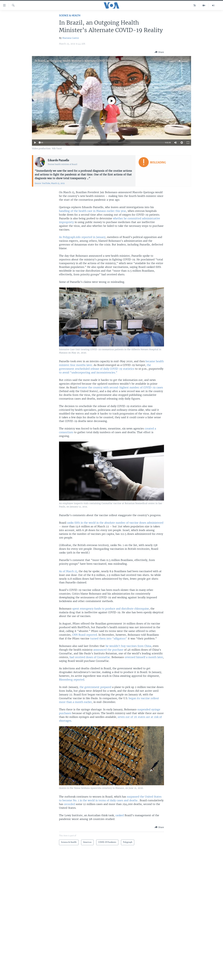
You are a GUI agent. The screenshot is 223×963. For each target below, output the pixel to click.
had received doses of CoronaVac (90, 657)
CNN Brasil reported (84, 634)
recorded (69, 804)
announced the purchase (108, 649)
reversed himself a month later (144, 657)
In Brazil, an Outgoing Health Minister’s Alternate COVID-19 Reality (76, 61)
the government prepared (95, 687)
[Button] (159, 52)
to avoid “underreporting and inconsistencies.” (88, 372)
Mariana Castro (70, 38)
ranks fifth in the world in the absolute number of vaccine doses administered (115, 522)
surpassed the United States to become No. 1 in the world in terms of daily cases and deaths (110, 798)
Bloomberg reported (71, 679)
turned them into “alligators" (108, 638)
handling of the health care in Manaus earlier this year (92, 210)
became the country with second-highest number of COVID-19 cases (120, 387)
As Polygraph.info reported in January (82, 237)
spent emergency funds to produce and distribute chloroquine (110, 608)
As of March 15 (68, 571)
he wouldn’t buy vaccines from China (128, 645)
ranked (119, 815)
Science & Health (69, 15)
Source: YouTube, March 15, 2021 (50, 183)
